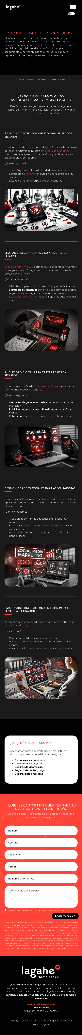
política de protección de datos (31, 910)
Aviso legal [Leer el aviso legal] (15, 1020)
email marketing (18, 625)
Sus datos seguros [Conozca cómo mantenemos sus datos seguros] (41, 1024)
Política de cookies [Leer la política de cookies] (31, 1020)
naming (30, 174)
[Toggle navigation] (73, 7)
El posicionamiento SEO (19, 266)
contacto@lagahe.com (41, 1004)
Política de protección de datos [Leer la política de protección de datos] (57, 1020)
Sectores (29, 79)
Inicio (19, 79)
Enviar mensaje (65, 916)
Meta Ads (55, 386)
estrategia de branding (54, 151)
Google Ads (40, 386)
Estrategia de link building (25, 296)
